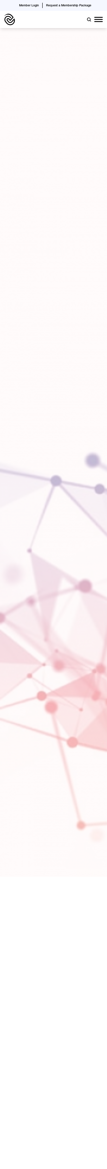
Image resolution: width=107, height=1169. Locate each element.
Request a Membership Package (68, 5)
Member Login (29, 5)
